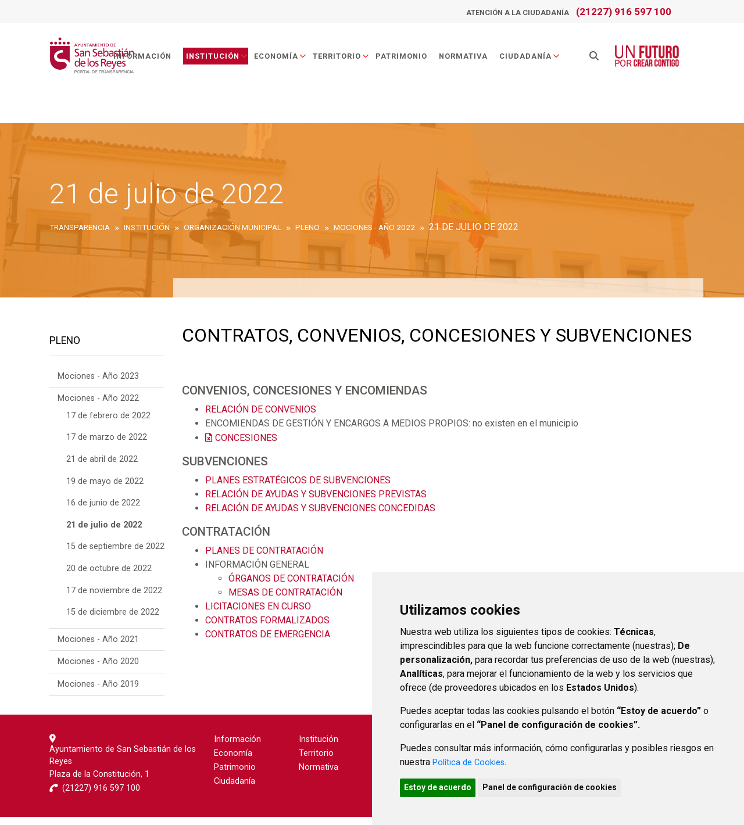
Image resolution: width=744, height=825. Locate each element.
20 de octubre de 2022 (109, 577)
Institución (227, 60)
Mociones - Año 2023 (98, 384)
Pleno (64, 345)
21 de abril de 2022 (102, 467)
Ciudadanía (540, 60)
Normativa (473, 60)
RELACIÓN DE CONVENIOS (260, 409)
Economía (290, 60)
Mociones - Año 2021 (98, 647)
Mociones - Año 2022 (98, 407)
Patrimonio (412, 60)
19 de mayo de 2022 (105, 489)
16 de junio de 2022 (103, 511)
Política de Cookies (472, 759)
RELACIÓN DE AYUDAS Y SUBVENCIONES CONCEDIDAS (320, 508)
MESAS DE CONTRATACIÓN (285, 592)
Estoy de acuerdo (443, 786)
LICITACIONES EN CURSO (258, 606)
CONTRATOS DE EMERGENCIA (267, 634)
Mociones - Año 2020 (98, 670)
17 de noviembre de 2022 (114, 599)
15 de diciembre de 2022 (112, 621)
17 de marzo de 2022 (106, 446)
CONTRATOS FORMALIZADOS (267, 620)
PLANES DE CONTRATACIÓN (264, 550)
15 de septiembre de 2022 (115, 555)
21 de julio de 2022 (104, 533)
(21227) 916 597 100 (623, 11)
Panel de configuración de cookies (565, 786)
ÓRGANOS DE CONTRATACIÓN (292, 578)
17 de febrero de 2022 (108, 424)
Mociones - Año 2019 (98, 692)
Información (153, 60)
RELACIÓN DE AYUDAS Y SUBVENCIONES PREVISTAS (316, 494)
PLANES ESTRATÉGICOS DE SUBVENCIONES (298, 480)
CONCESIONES (246, 437)
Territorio (351, 60)
